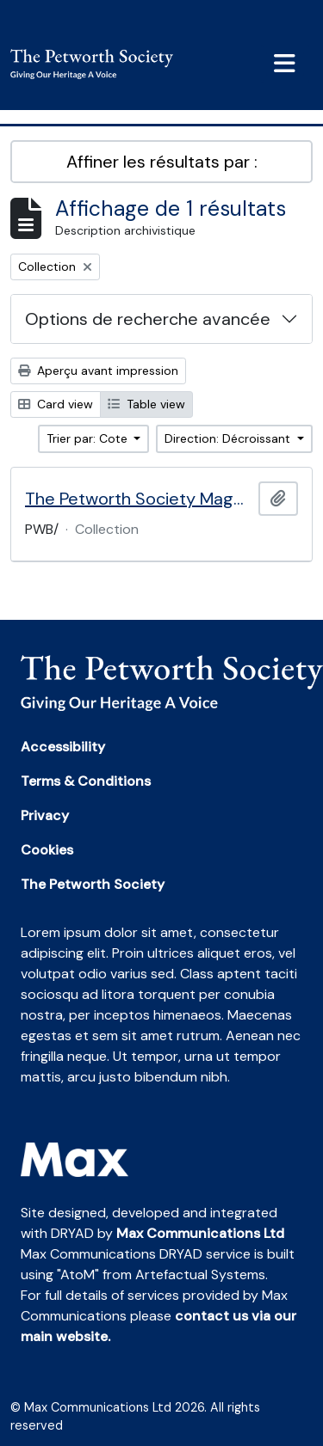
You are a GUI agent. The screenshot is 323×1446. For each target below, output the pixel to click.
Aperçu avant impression (98, 370)
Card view (55, 404)
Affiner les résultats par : (162, 161)
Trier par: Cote (89, 438)
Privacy (45, 815)
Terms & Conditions (86, 781)
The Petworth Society (93, 884)
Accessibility (63, 747)
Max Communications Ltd (200, 1233)
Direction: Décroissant (229, 438)
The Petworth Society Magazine (138, 498)
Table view (146, 404)
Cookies (47, 850)
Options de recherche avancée (147, 319)
